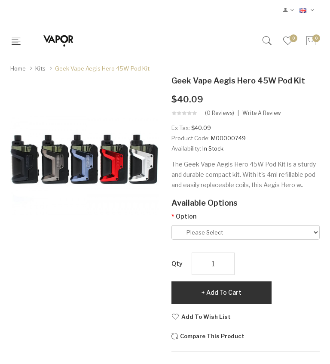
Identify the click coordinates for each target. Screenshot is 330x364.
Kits (40, 68)
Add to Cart (223, 292)
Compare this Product (212, 336)
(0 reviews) (219, 113)
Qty (177, 263)
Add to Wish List (206, 316)
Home (18, 68)
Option (186, 216)
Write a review (261, 113)
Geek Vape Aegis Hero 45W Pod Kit (102, 68)
